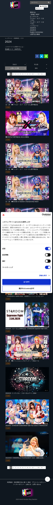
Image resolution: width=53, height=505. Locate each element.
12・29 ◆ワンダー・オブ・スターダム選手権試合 (22, 169)
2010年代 (33, 30)
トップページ (8, 38)
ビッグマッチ (34, 16)
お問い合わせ (36, 484)
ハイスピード (34, 26)
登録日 (19, 64)
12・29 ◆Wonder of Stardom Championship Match (22, 201)
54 (42, 74)
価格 (41, 68)
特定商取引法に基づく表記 (22, 482)
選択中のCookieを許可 (26, 288)
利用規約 (10, 482)
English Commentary (36, 32)
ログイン (40, 8)
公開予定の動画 (35, 34)
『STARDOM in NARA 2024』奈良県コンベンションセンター (25, 296)
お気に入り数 (18, 68)
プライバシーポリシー (39, 482)
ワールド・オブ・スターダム (37, 19)
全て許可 (27, 282)
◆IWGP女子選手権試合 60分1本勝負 (17, 137)
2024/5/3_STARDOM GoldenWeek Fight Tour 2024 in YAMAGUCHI (26, 425)
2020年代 (33, 28)
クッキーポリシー (18, 484)
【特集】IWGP (34, 14)
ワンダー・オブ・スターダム (37, 23)
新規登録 (44, 6)
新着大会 (33, 12)
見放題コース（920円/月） (13, 49)
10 (33, 74)
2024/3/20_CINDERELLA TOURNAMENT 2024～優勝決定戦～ (25, 458)
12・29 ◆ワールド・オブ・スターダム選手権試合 (22, 104)
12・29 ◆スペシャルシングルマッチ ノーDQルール (22, 361)
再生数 (40, 64)
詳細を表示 (43, 275)
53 (38, 74)
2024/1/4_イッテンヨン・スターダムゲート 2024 (21, 393)
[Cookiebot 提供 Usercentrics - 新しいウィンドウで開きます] (42, 214)
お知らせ (28, 484)
